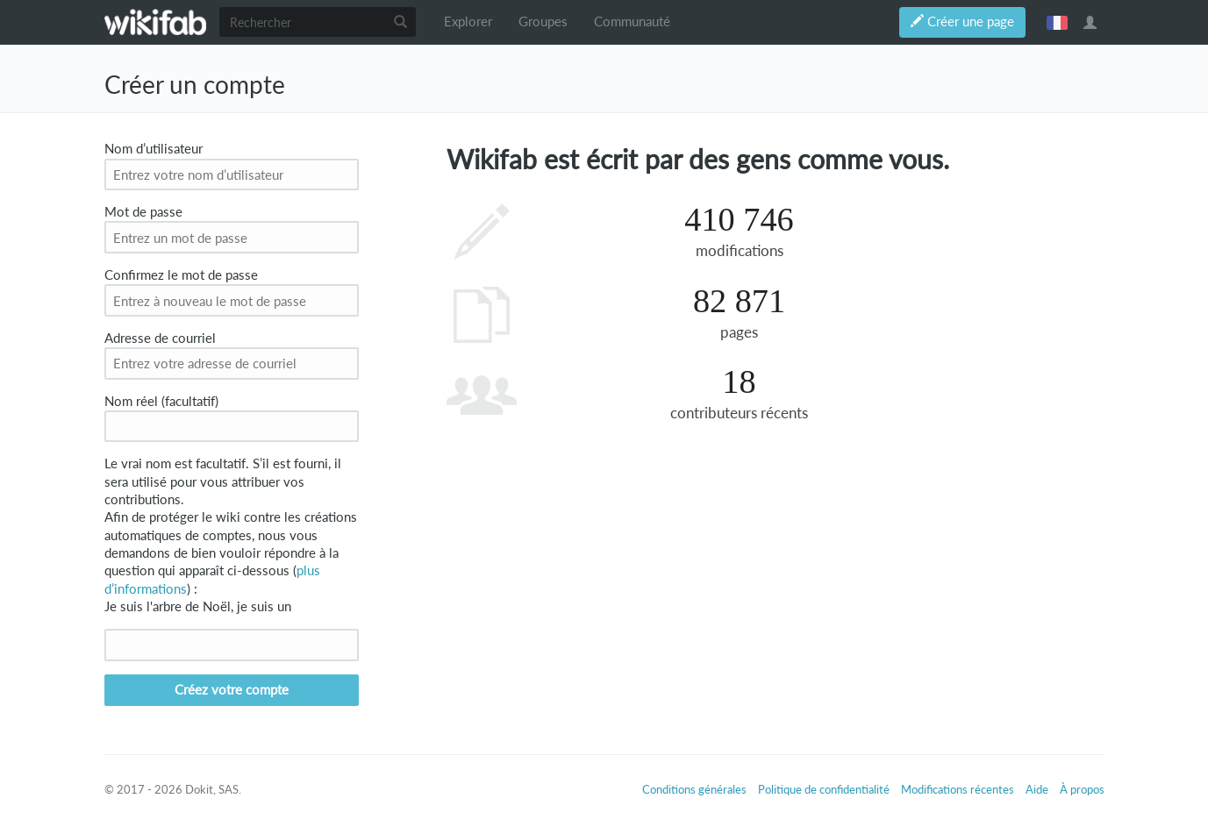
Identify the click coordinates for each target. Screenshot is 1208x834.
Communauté (632, 21)
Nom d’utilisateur (153, 148)
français (1057, 22)
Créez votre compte (232, 689)
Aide (1037, 789)
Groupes (543, 21)
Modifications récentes (957, 789)
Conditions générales (694, 789)
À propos (1082, 789)
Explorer (468, 21)
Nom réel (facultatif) (161, 401)
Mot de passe (143, 211)
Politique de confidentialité (824, 789)
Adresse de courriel (160, 338)
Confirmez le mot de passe (181, 274)
